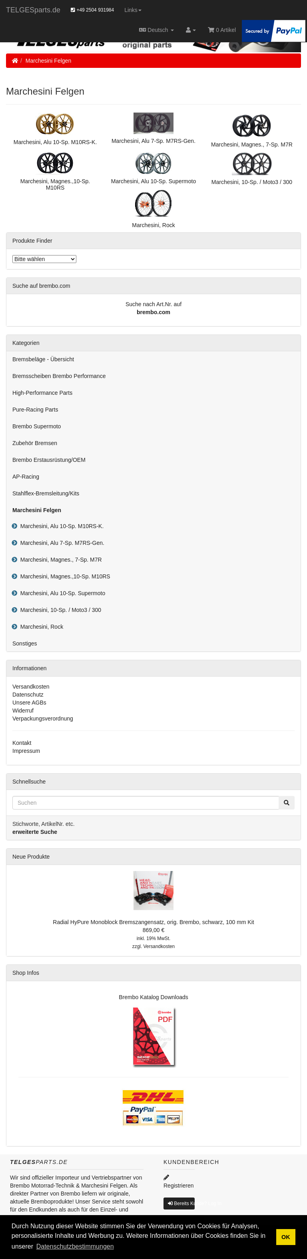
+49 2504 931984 (92, 10)
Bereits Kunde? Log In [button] (181, 1203)
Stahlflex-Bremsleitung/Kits (45, 493)
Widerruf (23, 710)
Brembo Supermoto (36, 426)
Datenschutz (28, 694)
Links (133, 10)
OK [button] (285, 1237)
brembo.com (153, 312)
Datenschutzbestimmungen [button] (75, 1246)
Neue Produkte (31, 856)
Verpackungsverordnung (42, 718)
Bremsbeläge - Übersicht (43, 359)
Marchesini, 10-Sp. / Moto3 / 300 (59, 610)
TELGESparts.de (33, 10)
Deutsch (156, 30)
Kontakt (21, 743)
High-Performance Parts (42, 393)
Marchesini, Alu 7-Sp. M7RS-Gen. (60, 543)
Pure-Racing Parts (35, 409)
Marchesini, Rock (40, 627)
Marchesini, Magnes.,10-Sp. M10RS (63, 576)
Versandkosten (31, 686)
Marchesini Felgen (48, 60)
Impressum (26, 751)
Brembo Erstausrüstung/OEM (49, 460)
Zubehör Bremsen (34, 443)
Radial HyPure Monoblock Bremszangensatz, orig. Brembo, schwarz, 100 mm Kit (153, 922)
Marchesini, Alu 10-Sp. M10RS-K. (60, 526)
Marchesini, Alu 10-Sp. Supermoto (61, 593)
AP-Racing (25, 476)
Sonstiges (24, 643)
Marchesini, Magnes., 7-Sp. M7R (59, 559)
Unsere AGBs (29, 702)
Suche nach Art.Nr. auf (153, 304)
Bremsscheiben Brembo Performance (59, 376)
